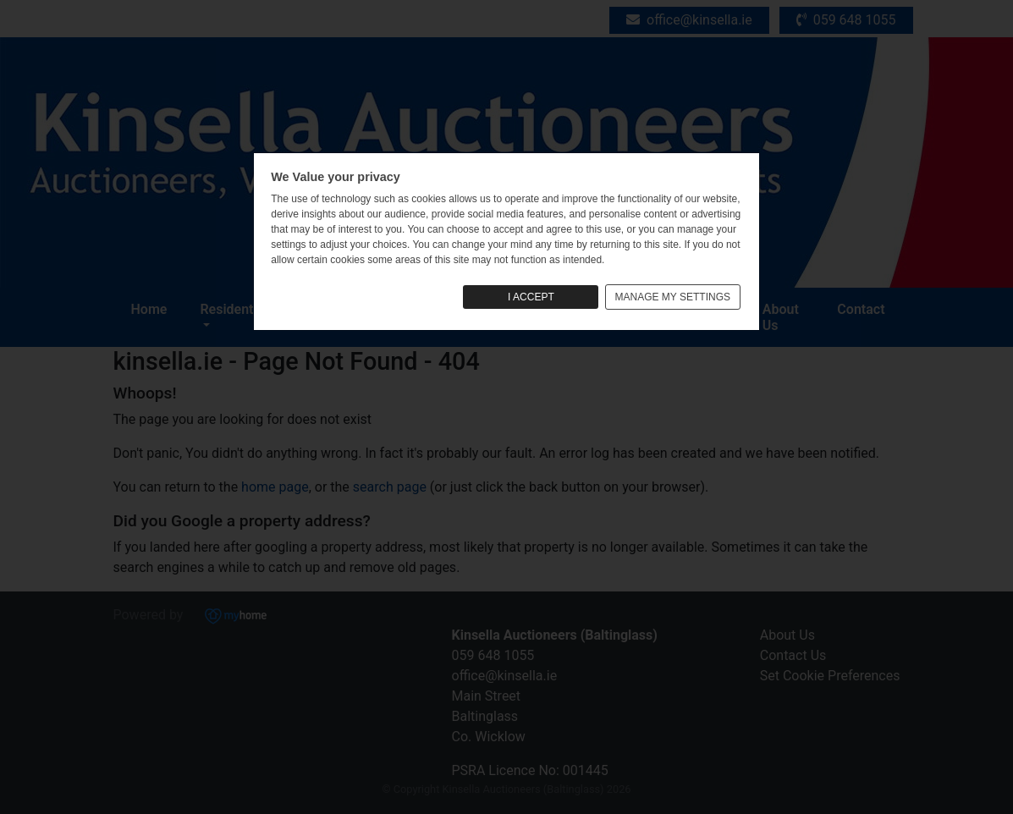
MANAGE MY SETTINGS (672, 297)
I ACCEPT (531, 297)
